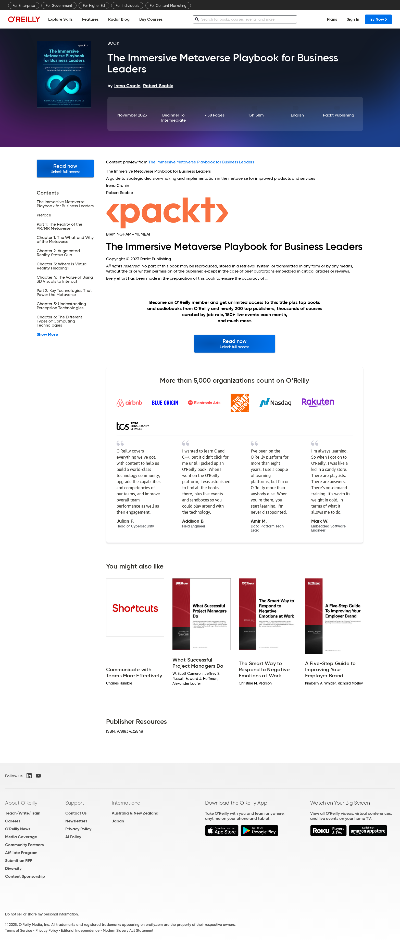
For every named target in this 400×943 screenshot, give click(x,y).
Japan (118, 821)
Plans (332, 19)
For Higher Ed (94, 5)
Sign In (353, 19)
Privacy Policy (78, 829)
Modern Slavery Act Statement (128, 930)
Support (74, 803)
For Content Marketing (168, 5)
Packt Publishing (338, 115)
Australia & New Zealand (135, 813)
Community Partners (24, 844)
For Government (59, 5)
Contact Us (75, 813)
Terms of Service (18, 930)
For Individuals (127, 5)
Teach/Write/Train (22, 813)
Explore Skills (60, 19)
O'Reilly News (17, 829)
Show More (47, 334)
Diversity (13, 868)
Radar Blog (119, 19)
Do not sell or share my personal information (41, 914)
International (127, 803)
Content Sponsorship (25, 876)
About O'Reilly (21, 803)
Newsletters (76, 821)
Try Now (378, 19)
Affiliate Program (21, 852)
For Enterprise (23, 5)
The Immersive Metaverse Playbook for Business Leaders (201, 162)
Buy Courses (150, 19)
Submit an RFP (18, 860)
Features (90, 19)
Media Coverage (21, 836)
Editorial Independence (80, 930)
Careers (12, 821)
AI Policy (73, 836)
